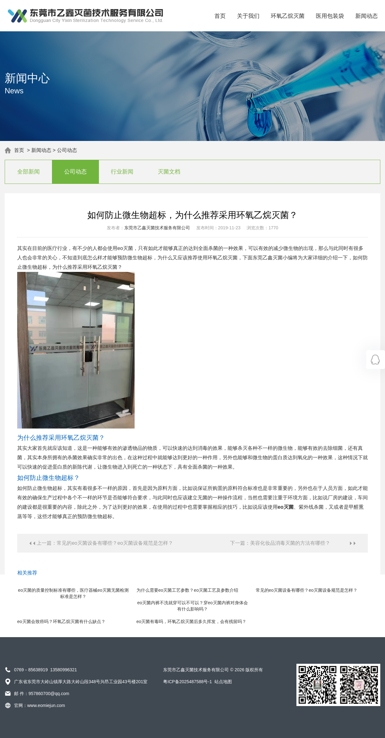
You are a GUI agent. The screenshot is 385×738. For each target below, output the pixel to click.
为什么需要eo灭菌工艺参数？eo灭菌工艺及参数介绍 (187, 590)
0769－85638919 (31, 669)
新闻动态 (366, 16)
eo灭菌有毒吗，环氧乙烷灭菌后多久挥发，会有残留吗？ (191, 621)
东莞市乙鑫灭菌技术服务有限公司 (157, 227)
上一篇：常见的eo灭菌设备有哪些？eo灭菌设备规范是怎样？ (105, 543)
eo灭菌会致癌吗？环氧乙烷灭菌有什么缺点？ (61, 621)
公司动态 (67, 150)
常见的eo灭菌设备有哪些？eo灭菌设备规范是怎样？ (306, 590)
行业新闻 (122, 172)
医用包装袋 (330, 16)
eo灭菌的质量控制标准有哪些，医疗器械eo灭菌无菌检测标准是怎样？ (73, 593)
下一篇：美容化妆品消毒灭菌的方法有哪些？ (280, 543)
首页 (220, 16)
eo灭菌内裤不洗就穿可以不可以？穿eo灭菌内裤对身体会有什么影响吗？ (192, 605)
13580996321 (63, 669)
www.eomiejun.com (46, 705)
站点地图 (223, 681)
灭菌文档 (169, 172)
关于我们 (248, 16)
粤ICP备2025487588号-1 (187, 681)
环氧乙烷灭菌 (288, 16)
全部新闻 (28, 172)
